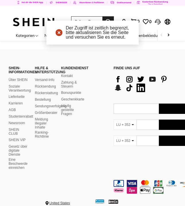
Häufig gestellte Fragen (67, 110)
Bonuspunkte (71, 93)
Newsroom (17, 123)
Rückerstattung (46, 93)
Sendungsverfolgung (50, 106)
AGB (12, 110)
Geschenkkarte (72, 99)
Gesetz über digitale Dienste (18, 150)
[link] (92, 7)
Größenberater (46, 113)
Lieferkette (17, 97)
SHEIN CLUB (14, 132)
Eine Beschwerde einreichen (18, 164)
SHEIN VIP (17, 140)
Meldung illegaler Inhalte (41, 123)
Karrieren (16, 103)
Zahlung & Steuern (69, 84)
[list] (146, 83)
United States (59, 203)
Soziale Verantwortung (20, 88)
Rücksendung (45, 86)
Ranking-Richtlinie (42, 134)
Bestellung (43, 100)
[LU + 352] (125, 125)
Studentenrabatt (21, 116)
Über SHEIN (18, 80)
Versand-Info (44, 80)
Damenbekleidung (146, 35)
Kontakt (67, 76)
